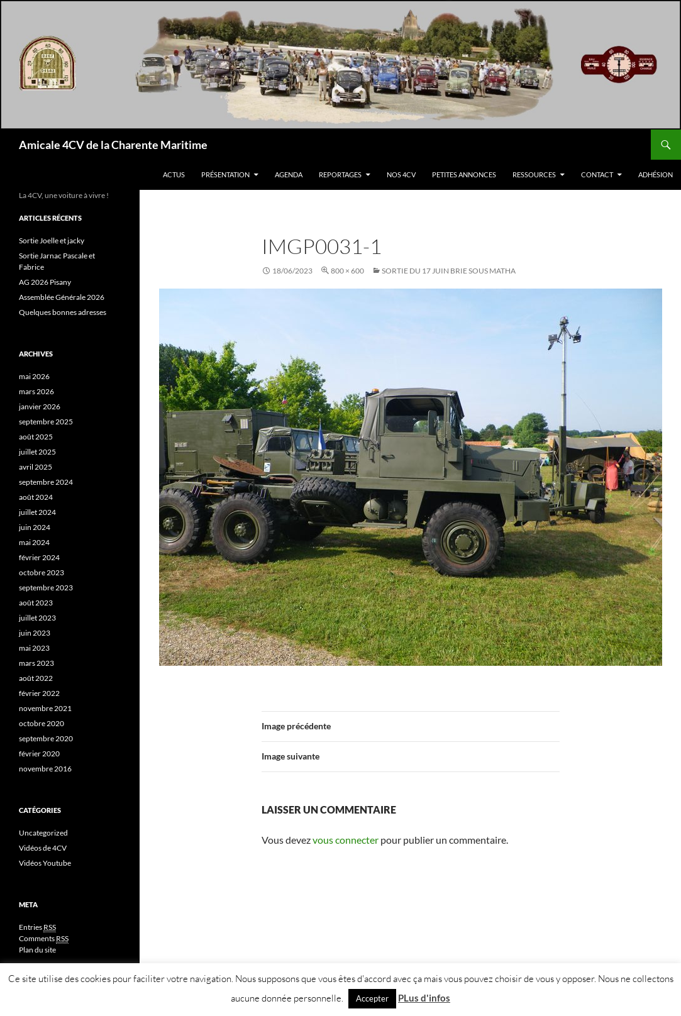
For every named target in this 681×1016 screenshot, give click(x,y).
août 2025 (36, 436)
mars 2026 (36, 391)
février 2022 (39, 693)
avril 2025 (35, 467)
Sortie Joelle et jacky (51, 240)
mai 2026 (34, 376)
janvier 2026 (39, 406)
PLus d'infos (424, 997)
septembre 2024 (46, 482)
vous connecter (346, 840)
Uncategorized (43, 832)
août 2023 (36, 602)
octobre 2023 (41, 572)
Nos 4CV (401, 174)
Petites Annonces (464, 174)
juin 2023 (34, 633)
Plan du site (37, 949)
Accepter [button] (372, 998)
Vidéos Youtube (45, 863)
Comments (44, 939)
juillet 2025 (37, 451)
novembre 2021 (45, 708)
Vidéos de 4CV (43, 848)
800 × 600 (347, 270)
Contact (597, 174)
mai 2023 (34, 648)
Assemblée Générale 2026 (61, 297)
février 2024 (39, 557)
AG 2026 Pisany (45, 282)
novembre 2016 (45, 768)
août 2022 (36, 678)
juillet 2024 (37, 512)
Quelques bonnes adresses (62, 312)
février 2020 (39, 753)
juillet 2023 (37, 617)
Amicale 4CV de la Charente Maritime (113, 145)
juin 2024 (34, 527)
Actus (174, 174)
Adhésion (655, 174)
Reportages (340, 174)
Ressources (534, 174)
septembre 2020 (46, 738)
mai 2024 (34, 542)
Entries (37, 927)
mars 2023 (36, 663)
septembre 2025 (46, 421)
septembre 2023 (46, 587)
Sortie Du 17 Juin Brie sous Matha (449, 270)
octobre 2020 (41, 723)
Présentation (225, 174)
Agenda (288, 174)
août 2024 (36, 497)
